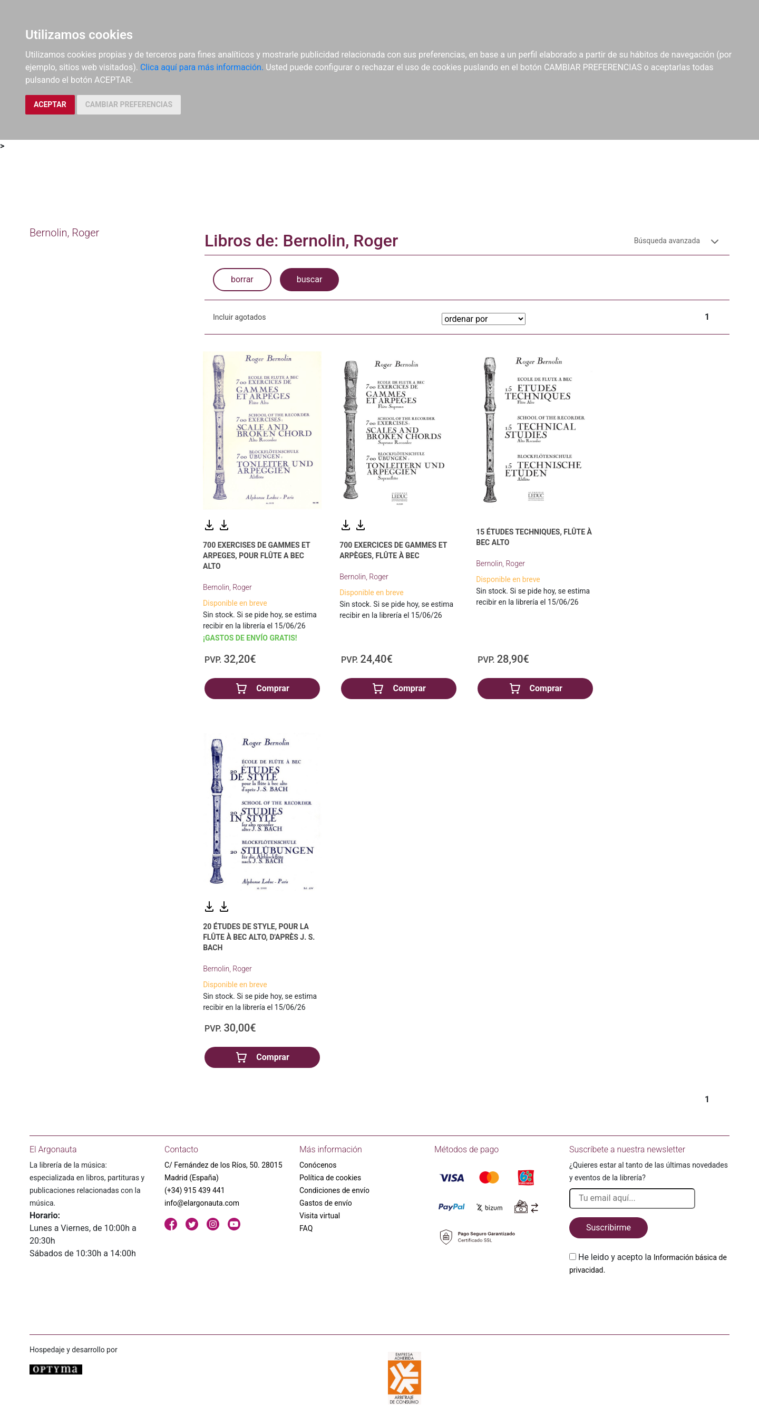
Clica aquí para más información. (202, 67)
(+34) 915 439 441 (194, 1190)
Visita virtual (319, 1215)
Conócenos (318, 1165)
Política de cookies (330, 1177)
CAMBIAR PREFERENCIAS (128, 104)
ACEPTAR (50, 104)
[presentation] (649, 1301)
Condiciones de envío (334, 1190)
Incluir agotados (239, 317)
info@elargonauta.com (201, 1203)
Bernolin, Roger (227, 587)
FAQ (306, 1228)
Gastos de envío (325, 1203)
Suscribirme (608, 1228)
